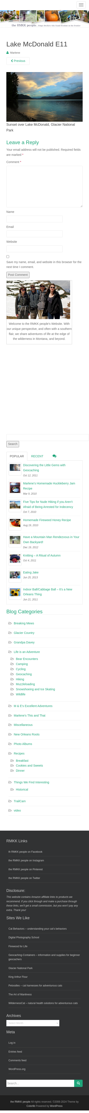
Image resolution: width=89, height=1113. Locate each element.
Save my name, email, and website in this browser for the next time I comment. (44, 264)
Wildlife (20, 694)
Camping (22, 664)
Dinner (20, 770)
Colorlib (30, 1106)
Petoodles (14, 985)
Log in (11, 1042)
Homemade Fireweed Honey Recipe (47, 520)
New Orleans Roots (26, 734)
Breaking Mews (24, 623)
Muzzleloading (25, 684)
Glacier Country (24, 633)
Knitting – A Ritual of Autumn (42, 555)
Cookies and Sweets (29, 765)
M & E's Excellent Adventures (33, 706)
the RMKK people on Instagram (26, 860)
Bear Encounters (27, 659)
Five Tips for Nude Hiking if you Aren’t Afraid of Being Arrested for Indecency (48, 504)
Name (10, 211)
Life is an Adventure (27, 652)
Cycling (21, 669)
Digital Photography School (23, 937)
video (17, 810)
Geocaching (24, 674)
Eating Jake (31, 572)
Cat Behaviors (16, 928)
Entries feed (15, 1051)
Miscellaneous (23, 725)
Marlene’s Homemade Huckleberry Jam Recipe (49, 486)
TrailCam (20, 801)
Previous (18, 61)
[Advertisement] (39, 388)
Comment (13, 162)
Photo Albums (23, 744)
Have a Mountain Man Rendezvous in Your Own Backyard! (51, 539)
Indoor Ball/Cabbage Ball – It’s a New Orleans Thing (47, 592)
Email (10, 227)
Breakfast (22, 760)
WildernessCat (16, 1003)
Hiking (20, 679)
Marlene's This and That (29, 715)
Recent (37, 456)
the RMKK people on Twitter (24, 878)
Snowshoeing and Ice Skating (35, 689)
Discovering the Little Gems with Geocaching (44, 467)
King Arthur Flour (18, 976)
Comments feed (17, 1060)
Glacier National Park (20, 968)
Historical (22, 789)
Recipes (19, 753)
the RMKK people (20, 1101)
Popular (17, 456)
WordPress (56, 1106)
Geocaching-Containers (21, 955)
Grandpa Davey (24, 642)
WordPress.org (16, 1069)
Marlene (15, 52)
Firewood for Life (17, 946)
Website (11, 241)
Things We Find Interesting (31, 782)
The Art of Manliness (20, 994)
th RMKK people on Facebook (25, 851)
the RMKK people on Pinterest (25, 869)
